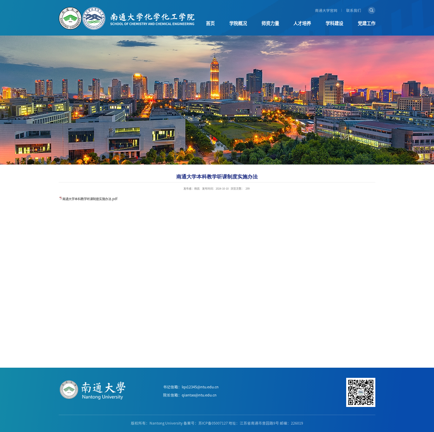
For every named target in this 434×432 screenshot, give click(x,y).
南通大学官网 (326, 10)
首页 (210, 23)
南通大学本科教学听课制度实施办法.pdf (89, 198)
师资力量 (270, 23)
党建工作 (366, 23)
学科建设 (334, 23)
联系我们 (353, 10)
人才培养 (302, 23)
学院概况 (238, 23)
